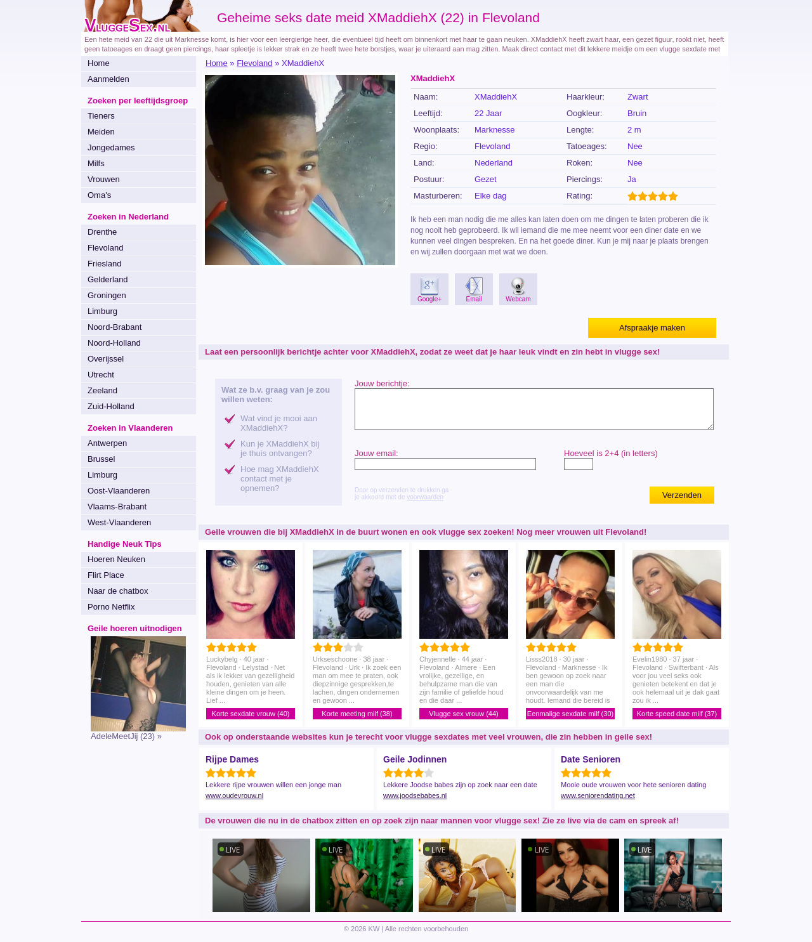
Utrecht (101, 374)
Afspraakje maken (652, 327)
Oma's (99, 195)
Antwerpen (107, 443)
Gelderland (108, 279)
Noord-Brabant (114, 327)
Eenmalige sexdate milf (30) (570, 713)
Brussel (101, 459)
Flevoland (105, 247)
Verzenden (682, 495)
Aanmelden (108, 79)
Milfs (96, 163)
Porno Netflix (111, 607)
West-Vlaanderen (119, 522)
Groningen (107, 295)
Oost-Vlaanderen (119, 490)
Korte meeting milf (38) (357, 713)
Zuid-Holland (111, 406)
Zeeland (102, 390)
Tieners (101, 116)
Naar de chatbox (118, 591)
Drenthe (102, 232)
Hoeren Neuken (116, 559)
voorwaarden (425, 497)
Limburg (102, 311)
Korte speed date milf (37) (677, 713)
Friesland (104, 263)
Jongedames (111, 147)
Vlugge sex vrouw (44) (463, 713)
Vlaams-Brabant (117, 506)
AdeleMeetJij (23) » (126, 736)
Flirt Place (106, 575)
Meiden (101, 131)
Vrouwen (104, 179)
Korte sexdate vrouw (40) (251, 713)
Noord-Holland (114, 343)
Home (99, 63)
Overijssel (106, 358)
